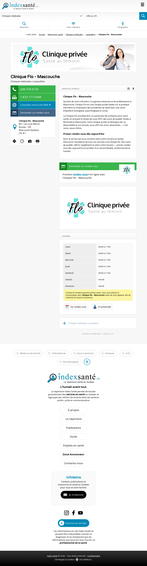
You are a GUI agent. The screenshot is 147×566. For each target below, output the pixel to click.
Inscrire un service (76, 523)
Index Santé (52, 556)
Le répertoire (74, 419)
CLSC (128, 353)
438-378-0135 (29, 89)
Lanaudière (90, 34)
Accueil (42, 34)
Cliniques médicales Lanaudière (83, 323)
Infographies (123, 25)
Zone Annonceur (73, 454)
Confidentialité (93, 556)
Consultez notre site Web (35, 104)
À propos (73, 410)
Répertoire (24, 25)
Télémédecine (59, 353)
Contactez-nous (73, 463)
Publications (73, 427)
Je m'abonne (76, 494)
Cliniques (109, 353)
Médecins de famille (30, 353)
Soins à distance (73, 25)
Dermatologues (71, 361)
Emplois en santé (73, 445)
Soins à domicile (85, 353)
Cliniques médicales (74, 34)
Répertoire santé (55, 34)
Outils (73, 436)
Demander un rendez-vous (34, 112)
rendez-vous (80, 174)
